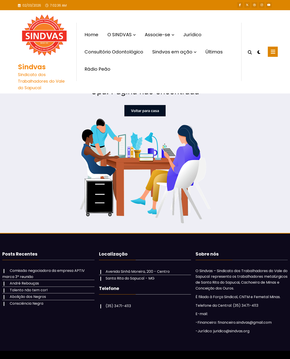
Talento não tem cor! (29, 290)
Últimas (214, 52)
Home (91, 34)
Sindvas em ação (174, 52)
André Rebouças (24, 283)
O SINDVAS (121, 34)
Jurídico (192, 34)
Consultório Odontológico (114, 52)
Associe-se (159, 34)
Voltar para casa (145, 110)
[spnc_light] (258, 51)
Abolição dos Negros (28, 296)
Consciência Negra (26, 303)
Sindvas (32, 67)
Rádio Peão (97, 69)
